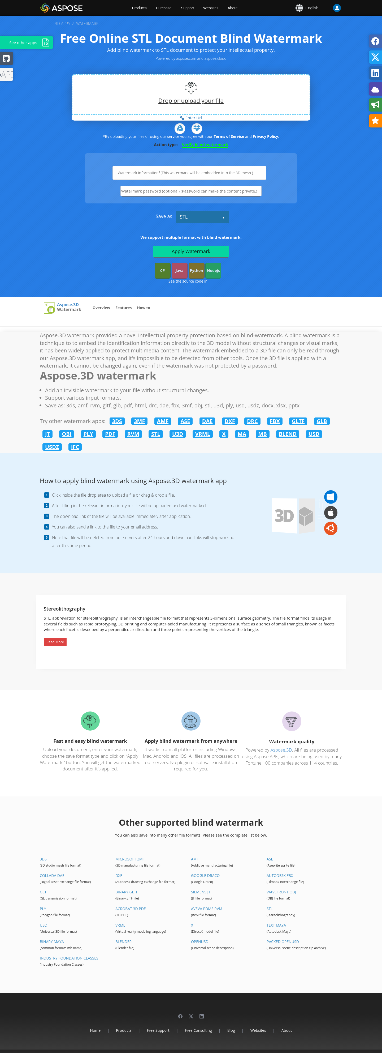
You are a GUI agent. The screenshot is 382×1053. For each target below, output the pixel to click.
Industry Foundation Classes (69, 958)
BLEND (288, 433)
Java (180, 270)
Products (139, 8)
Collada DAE (52, 875)
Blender (123, 941)
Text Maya (276, 925)
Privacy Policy (265, 136)
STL (184, 217)
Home (95, 1030)
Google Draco (205, 875)
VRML (202, 433)
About (232, 8)
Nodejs (213, 270)
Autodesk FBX (280, 875)
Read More (55, 642)
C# (162, 270)
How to (143, 307)
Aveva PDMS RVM (206, 908)
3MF (139, 421)
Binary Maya (52, 941)
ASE (185, 421)
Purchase (164, 8)
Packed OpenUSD (283, 941)
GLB (322, 421)
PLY (88, 433)
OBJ (66, 433)
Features (123, 307)
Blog (231, 1030)
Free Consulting (198, 1030)
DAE (207, 421)
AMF (163, 421)
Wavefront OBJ (281, 891)
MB (262, 433)
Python (196, 270)
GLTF (298, 421)
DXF (230, 421)
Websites (210, 8)
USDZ (52, 446)
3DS (117, 421)
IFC (75, 446)
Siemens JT (200, 891)
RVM (133, 433)
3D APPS (62, 23)
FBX (275, 421)
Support (187, 8)
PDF (110, 433)
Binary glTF (126, 891)
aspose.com (186, 58)
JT (47, 433)
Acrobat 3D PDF (130, 908)
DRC (252, 421)
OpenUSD (200, 941)
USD (314, 433)
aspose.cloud (216, 58)
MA (242, 433)
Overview (101, 307)
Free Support (158, 1030)
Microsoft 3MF (130, 859)
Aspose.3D (68, 304)
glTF (44, 891)
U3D (177, 433)
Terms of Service (229, 136)
